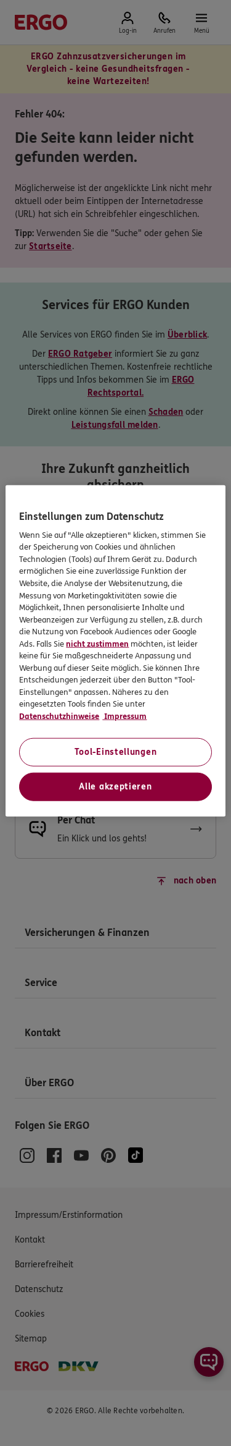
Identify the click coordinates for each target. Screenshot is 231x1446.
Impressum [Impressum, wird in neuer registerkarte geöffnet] (124, 716)
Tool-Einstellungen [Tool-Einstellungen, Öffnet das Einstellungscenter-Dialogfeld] (116, 752)
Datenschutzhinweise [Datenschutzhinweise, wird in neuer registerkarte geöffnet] (59, 716)
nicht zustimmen (97, 644)
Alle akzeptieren (115, 786)
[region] (115, 651)
